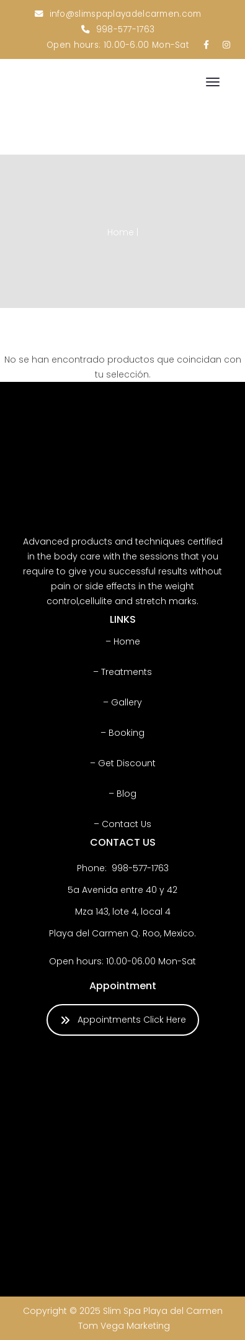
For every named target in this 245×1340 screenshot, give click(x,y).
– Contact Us (122, 824)
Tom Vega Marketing (124, 1326)
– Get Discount (123, 763)
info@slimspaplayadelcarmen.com (126, 14)
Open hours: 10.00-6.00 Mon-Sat (118, 45)
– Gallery (122, 702)
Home (120, 232)
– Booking (122, 733)
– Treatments (122, 672)
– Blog (122, 793)
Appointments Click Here (123, 1019)
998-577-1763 (125, 29)
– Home (122, 641)
